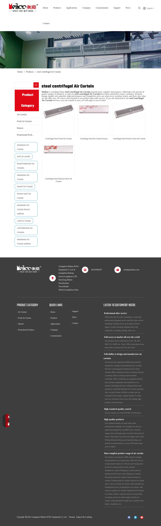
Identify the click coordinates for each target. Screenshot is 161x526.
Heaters (20, 128)
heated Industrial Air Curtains (26, 165)
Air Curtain (22, 114)
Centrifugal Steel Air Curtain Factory (94, 139)
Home (53, 312)
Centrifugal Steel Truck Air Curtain (58, 139)
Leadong (88, 517)
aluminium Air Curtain (23, 177)
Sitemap (72, 517)
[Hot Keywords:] (139, 8)
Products (54, 318)
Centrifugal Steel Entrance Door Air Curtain (58, 180)
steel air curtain (23, 156)
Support (75, 311)
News (74, 317)
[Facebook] (129, 517)
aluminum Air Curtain (23, 147)
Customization (56, 336)
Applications (55, 324)
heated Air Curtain (25, 186)
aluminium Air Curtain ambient (24, 241)
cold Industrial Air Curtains (25, 230)
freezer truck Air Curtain (24, 195)
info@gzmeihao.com (131, 270)
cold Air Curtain (24, 221)
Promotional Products (26, 135)
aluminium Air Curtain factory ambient (23, 209)
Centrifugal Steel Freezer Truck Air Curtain (129, 139)
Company (54, 330)
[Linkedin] (135, 517)
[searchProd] (24, 85)
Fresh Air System (24, 121)
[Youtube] (141, 517)
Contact (75, 323)
